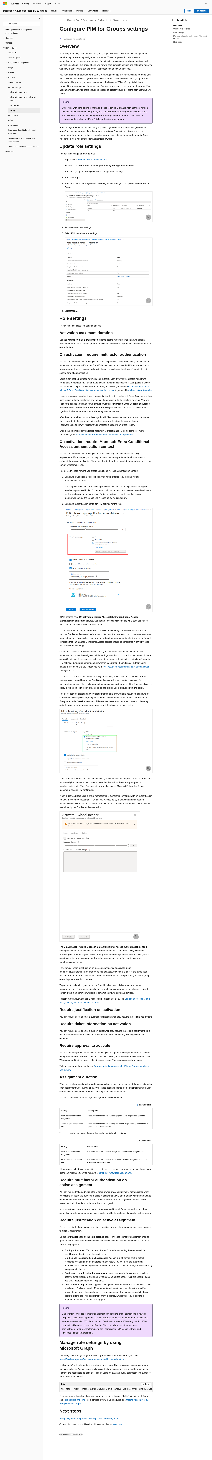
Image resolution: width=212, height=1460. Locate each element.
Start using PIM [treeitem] (14, 58)
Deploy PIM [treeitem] (12, 53)
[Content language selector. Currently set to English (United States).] (16, 1455)
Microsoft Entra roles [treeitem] (18, 92)
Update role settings (181, 29)
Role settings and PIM (74, 1400)
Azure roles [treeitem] (14, 105)
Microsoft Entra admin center (92, 160)
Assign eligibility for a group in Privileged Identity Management (89, 1418)
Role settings (178, 32)
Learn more (118, 1424)
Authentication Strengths (140, 390)
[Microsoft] (5, 3)
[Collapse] (39, 18)
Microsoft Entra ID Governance (80, 20)
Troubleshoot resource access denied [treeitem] (23, 147)
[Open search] (206, 3)
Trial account (201, 11)
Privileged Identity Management (111, 20)
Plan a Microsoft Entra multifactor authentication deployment (104, 435)
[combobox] (21, 24)
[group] (106, 1389)
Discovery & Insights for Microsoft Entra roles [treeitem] (22, 132)
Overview (177, 25)
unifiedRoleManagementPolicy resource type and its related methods (92, 1359)
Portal (188, 11)
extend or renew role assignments (115, 1173)
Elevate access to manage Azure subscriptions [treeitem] (21, 140)
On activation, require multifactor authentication (126, 667)
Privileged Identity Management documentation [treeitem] (18, 31)
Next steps (177, 42)
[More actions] (150, 20)
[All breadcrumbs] (61, 20)
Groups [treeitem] (13, 110)
